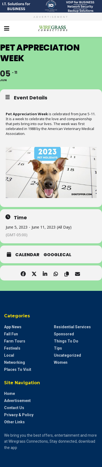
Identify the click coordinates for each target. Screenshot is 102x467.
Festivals (12, 348)
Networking (14, 362)
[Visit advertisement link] (51, 6)
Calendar (27, 254)
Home (9, 393)
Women (60, 362)
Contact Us (14, 408)
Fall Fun (11, 334)
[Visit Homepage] (51, 28)
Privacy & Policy (18, 415)
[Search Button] (95, 28)
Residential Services (72, 327)
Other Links (14, 422)
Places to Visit (17, 369)
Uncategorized (67, 355)
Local (9, 355)
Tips (58, 348)
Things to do (66, 341)
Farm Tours (14, 341)
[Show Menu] (6, 28)
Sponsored (64, 334)
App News (12, 327)
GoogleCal (57, 254)
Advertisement (17, 400)
